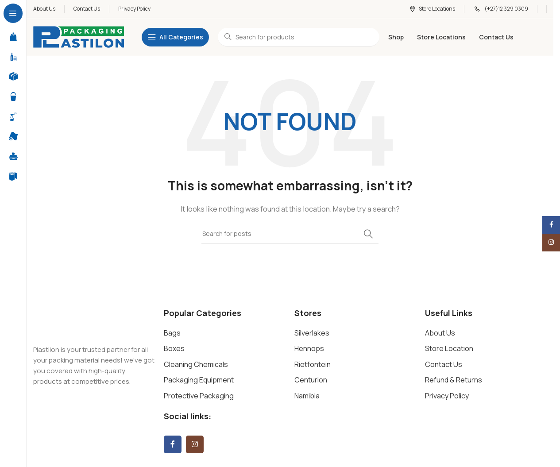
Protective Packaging (199, 396)
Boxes (174, 348)
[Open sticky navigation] (175, 37)
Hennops (309, 348)
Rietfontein (312, 364)
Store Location (449, 348)
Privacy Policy (447, 396)
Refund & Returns (453, 380)
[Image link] (92, 320)
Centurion (310, 380)
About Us (440, 333)
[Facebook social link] (173, 444)
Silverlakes (311, 333)
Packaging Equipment (199, 380)
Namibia (307, 396)
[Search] (289, 234)
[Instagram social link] (195, 444)
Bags (172, 333)
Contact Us (443, 364)
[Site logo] (78, 36)
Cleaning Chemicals (196, 364)
